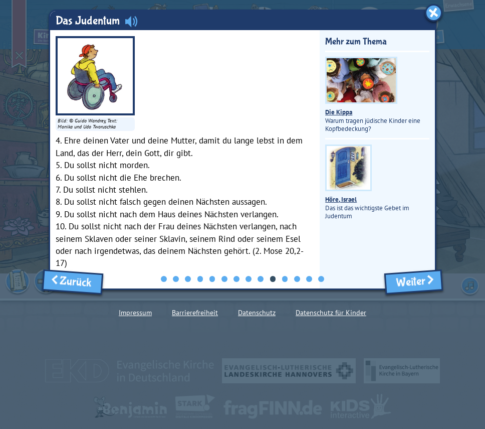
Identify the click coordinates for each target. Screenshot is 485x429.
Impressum (135, 312)
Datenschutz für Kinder (331, 312)
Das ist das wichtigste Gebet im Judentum (367, 182)
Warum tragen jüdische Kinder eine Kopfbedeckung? (372, 94)
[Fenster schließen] (433, 13)
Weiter (413, 282)
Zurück (73, 282)
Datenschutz (257, 312)
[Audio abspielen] (131, 21)
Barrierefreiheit (195, 312)
